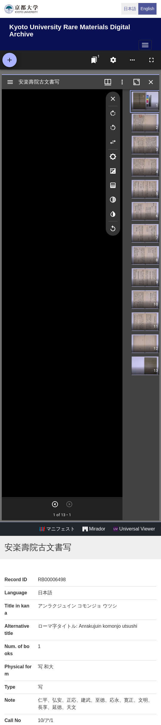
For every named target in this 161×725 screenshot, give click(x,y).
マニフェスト (57, 529)
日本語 (130, 8)
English (147, 8)
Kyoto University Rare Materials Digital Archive (69, 29)
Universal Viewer (134, 529)
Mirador (93, 529)
